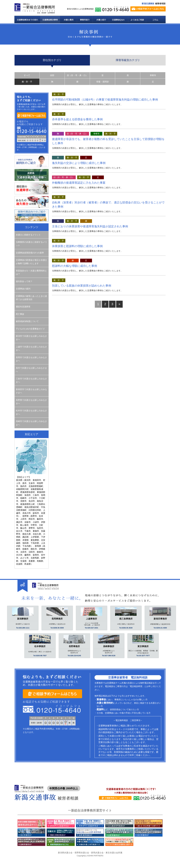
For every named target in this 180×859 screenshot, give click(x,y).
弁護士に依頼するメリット (28, 235)
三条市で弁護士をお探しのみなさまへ (31, 380)
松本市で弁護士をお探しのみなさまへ (31, 412)
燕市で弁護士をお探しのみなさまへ (31, 369)
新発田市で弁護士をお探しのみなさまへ (31, 391)
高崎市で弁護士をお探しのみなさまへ (31, 423)
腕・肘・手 (27, 81)
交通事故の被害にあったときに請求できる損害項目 (31, 298)
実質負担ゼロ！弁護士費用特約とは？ (31, 272)
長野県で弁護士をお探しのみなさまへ (31, 401)
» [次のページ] (119, 304)
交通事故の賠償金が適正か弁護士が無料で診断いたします (31, 261)
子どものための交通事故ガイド (30, 329)
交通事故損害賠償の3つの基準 (30, 253)
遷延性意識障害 (23, 306)
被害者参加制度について (27, 321)
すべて (27, 75)
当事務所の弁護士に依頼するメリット (31, 243)
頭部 (52, 75)
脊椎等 (153, 75)
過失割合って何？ (24, 281)
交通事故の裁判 (23, 288)
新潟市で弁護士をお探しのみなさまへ (31, 337)
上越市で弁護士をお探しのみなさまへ (31, 348)
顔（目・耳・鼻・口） (77, 75)
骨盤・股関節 (102, 81)
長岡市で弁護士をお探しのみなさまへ (31, 359)
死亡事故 (20, 314)
